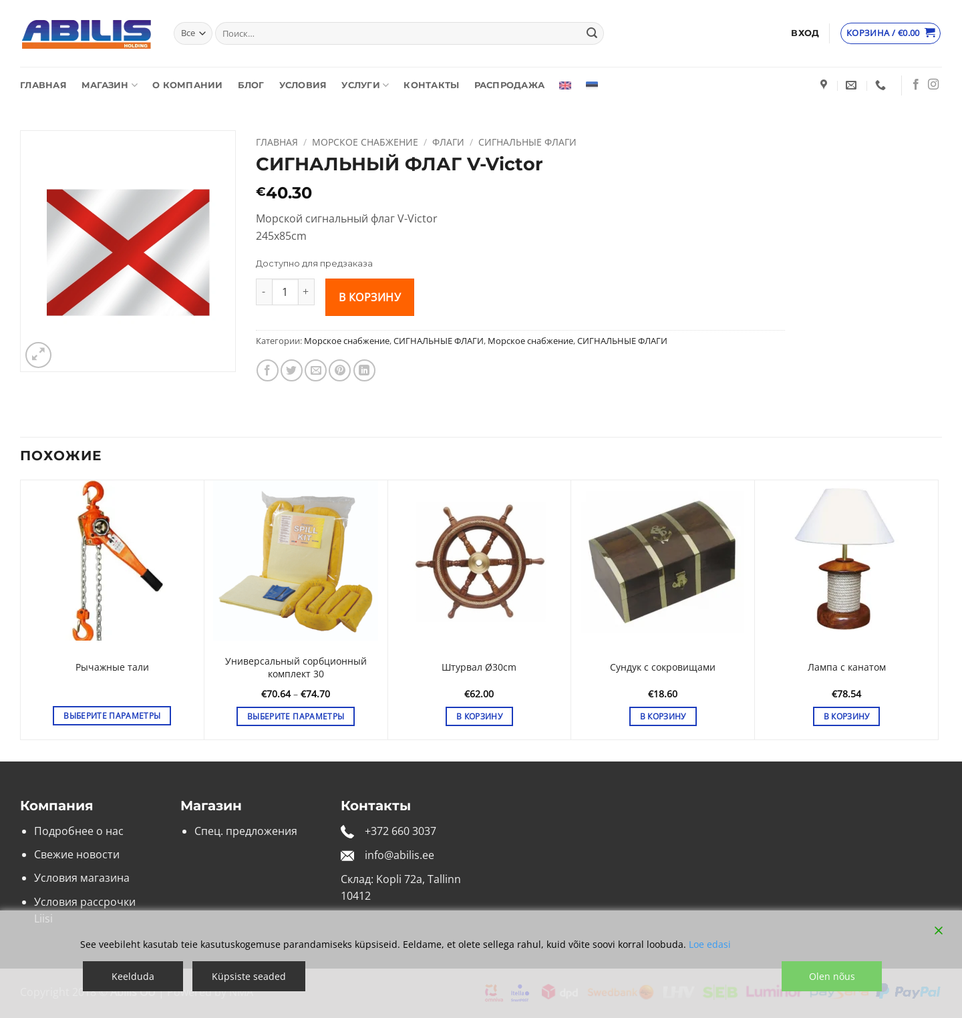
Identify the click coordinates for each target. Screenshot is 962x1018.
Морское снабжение (365, 142)
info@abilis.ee (399, 855)
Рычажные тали (112, 667)
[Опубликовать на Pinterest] (340, 370)
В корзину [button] (479, 716)
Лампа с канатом (847, 667)
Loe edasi (710, 944)
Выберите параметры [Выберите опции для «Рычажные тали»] (111, 716)
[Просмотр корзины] (890, 33)
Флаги (448, 142)
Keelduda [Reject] (133, 976)
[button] (805, 33)
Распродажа (509, 85)
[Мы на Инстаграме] (933, 85)
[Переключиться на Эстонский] (592, 85)
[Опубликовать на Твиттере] (292, 370)
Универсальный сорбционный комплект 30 (296, 667)
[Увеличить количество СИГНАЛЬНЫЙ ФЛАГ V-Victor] (307, 292)
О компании (187, 85)
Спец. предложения (245, 831)
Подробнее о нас (79, 831)
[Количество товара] (285, 292)
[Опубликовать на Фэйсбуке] (268, 370)
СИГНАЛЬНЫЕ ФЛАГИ (527, 142)
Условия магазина (82, 877)
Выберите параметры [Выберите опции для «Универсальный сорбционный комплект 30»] (295, 716)
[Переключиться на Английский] (565, 85)
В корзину (370, 297)
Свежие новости (77, 854)
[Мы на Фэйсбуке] (916, 85)
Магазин (110, 85)
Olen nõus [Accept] (832, 976)
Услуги (365, 85)
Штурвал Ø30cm (479, 667)
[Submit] (592, 33)
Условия (303, 85)
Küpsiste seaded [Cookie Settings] (249, 976)
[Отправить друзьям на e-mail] (316, 370)
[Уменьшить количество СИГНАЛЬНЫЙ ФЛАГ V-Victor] (264, 292)
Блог (251, 85)
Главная (43, 85)
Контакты (431, 85)
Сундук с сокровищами (662, 667)
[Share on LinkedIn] (364, 370)
